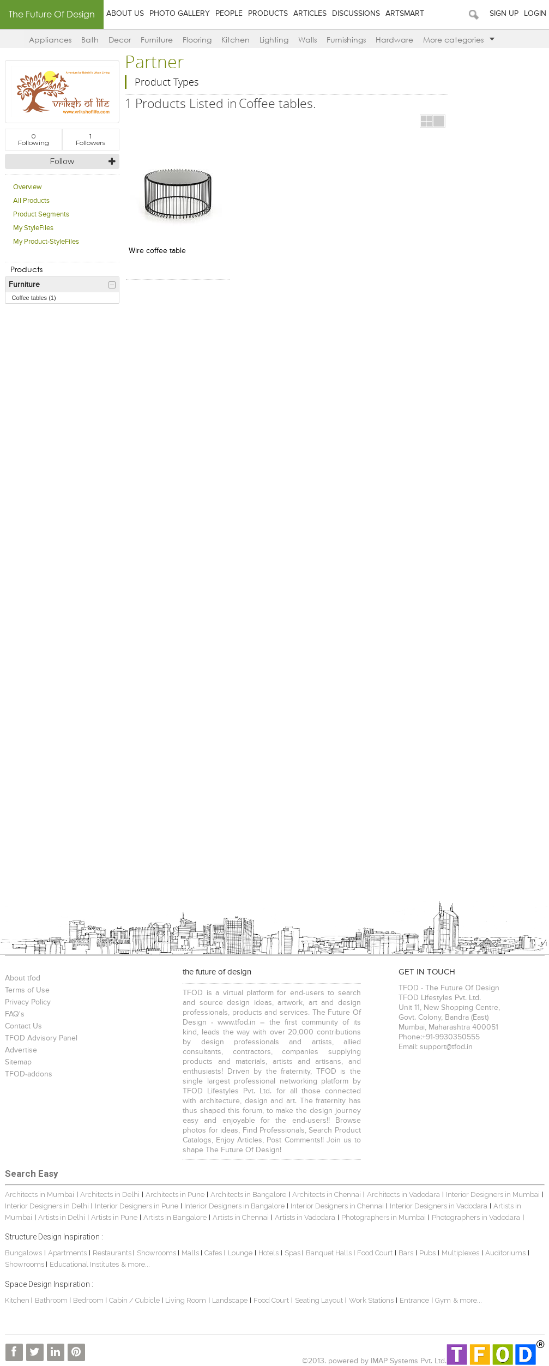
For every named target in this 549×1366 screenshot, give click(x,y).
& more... (135, 1264)
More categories (458, 39)
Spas (293, 1253)
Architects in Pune (175, 1194)
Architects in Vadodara (403, 1194)
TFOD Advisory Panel (41, 1038)
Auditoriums (505, 1253)
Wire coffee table (157, 251)
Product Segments (41, 214)
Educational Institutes (84, 1264)
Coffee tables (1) (34, 297)
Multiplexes (460, 1253)
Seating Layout (319, 1300)
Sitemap (18, 1062)
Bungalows (23, 1253)
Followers (90, 139)
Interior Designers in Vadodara (438, 1206)
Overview (27, 187)
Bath (90, 39)
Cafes (213, 1253)
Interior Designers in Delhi (47, 1206)
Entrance (414, 1300)
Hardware (394, 39)
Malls (191, 1253)
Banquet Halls (329, 1253)
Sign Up (504, 13)
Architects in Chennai (326, 1194)
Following (33, 139)
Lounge (240, 1253)
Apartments (67, 1253)
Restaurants (113, 1253)
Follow (62, 161)
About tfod (22, 978)
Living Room (185, 1300)
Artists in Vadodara (305, 1217)
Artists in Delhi (61, 1217)
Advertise (21, 1050)
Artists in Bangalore (175, 1217)
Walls (307, 39)
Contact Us (23, 1026)
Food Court (375, 1253)
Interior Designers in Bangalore (234, 1206)
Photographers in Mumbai (383, 1217)
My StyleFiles (33, 228)
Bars (406, 1253)
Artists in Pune (114, 1217)
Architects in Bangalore (248, 1194)
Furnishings (346, 39)
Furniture (157, 39)
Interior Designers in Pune (136, 1206)
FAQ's (15, 1014)
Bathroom (52, 1300)
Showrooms (157, 1253)
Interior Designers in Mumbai (493, 1194)
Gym (443, 1300)
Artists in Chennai (241, 1217)
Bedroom (89, 1300)
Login (535, 13)
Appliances (50, 39)
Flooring (197, 39)
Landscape (230, 1300)
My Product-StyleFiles (46, 241)
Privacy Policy (28, 1002)
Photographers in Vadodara (476, 1217)
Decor (119, 39)
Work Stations (371, 1300)
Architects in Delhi (110, 1194)
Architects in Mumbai (39, 1194)
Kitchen (235, 39)
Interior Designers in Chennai (337, 1206)
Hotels (268, 1253)
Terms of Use (27, 990)
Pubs (427, 1253)
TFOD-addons (28, 1074)
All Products (31, 200)
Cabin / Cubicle (135, 1300)
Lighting (274, 39)
